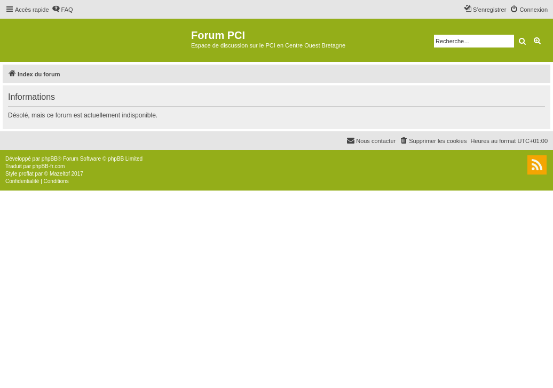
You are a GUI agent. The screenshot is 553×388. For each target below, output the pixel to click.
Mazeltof (60, 174)
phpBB (50, 159)
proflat (26, 174)
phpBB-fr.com (49, 166)
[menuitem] (62, 9)
